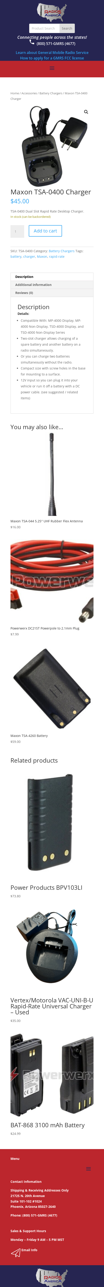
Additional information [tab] (33, 285)
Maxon (42, 256)
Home (14, 93)
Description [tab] (24, 276)
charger (29, 256)
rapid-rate (57, 256)
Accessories (29, 93)
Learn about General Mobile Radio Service (52, 52)
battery (15, 256)
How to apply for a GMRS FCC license (52, 58)
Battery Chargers (50, 93)
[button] (86, 112)
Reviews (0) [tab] (24, 293)
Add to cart (45, 231)
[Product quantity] (17, 231)
